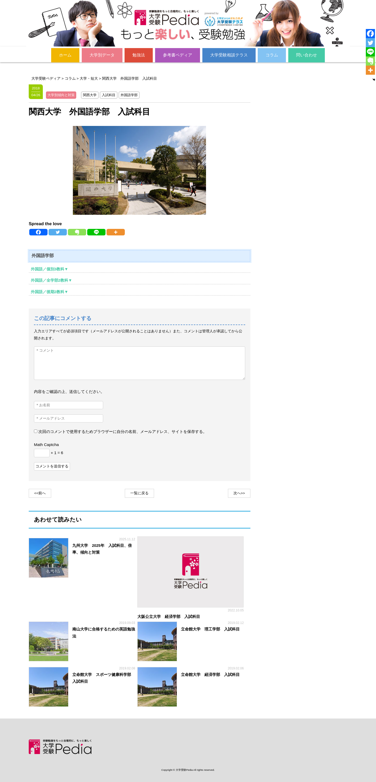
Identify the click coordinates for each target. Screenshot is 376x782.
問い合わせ (306, 55)
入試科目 (108, 95)
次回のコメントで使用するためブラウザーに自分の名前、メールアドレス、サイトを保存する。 (122, 431)
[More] (116, 232)
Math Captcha (46, 444)
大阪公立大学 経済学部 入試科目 (168, 616)
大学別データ (102, 55)
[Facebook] (38, 232)
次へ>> (239, 493)
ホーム (65, 55)
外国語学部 (129, 95)
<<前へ (40, 493)
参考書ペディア (177, 55)
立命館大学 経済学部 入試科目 (210, 674)
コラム (272, 55)
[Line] (96, 232)
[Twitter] (58, 232)
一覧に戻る (139, 493)
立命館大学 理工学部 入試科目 (210, 629)
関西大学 (90, 95)
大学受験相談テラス (229, 55)
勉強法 (138, 55)
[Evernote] (77, 232)
